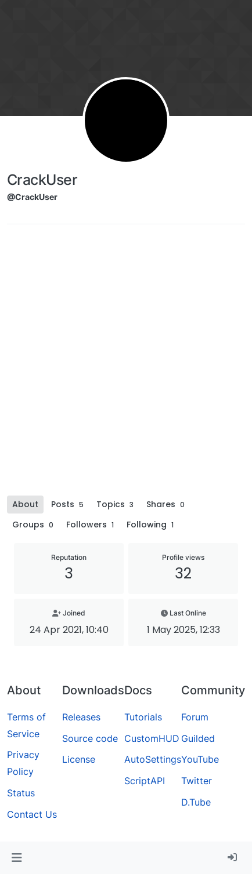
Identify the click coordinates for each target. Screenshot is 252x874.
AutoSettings (152, 759)
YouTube (200, 759)
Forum (194, 717)
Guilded (198, 738)
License (78, 759)
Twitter (196, 780)
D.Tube (196, 802)
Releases (81, 717)
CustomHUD (151, 738)
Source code (90, 738)
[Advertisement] (126, 364)
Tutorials (143, 717)
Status (21, 793)
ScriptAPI (144, 780)
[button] (16, 857)
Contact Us (32, 814)
